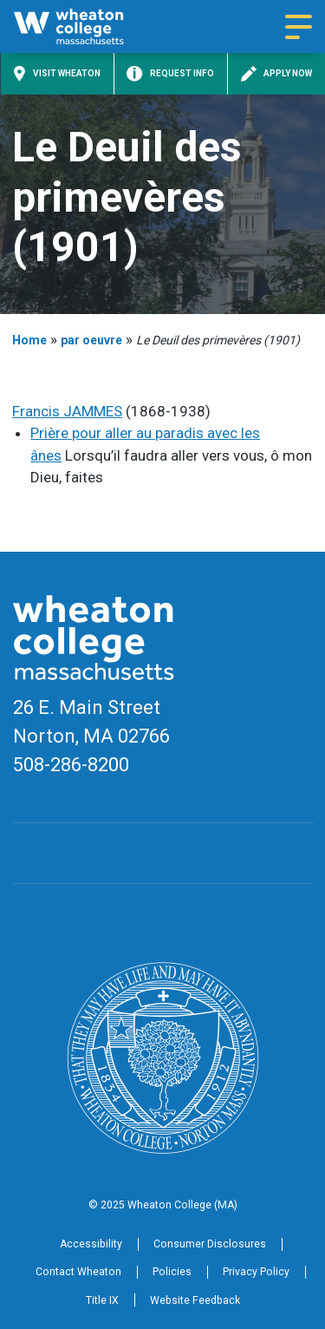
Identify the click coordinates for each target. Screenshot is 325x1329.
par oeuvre (91, 340)
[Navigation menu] (298, 27)
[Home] (83, 26)
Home (29, 340)
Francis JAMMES (67, 411)
